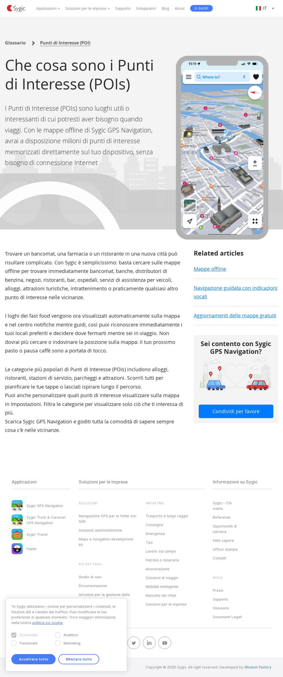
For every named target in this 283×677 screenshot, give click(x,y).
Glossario (15, 43)
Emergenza (155, 533)
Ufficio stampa (225, 549)
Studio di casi (90, 577)
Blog (165, 8)
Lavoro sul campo (161, 551)
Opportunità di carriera (225, 529)
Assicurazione (157, 569)
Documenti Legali (227, 617)
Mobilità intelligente (162, 586)
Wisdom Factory (257, 667)
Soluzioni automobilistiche (100, 530)
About (180, 8)
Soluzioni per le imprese (85, 8)
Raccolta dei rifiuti (161, 595)
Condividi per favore (236, 411)
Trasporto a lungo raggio (167, 516)
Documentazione (93, 585)
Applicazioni (46, 8)
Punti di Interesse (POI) (65, 43)
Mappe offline (210, 269)
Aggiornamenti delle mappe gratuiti (235, 315)
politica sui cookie (47, 622)
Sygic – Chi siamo (222, 506)
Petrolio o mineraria (162, 560)
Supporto (123, 8)
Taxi (149, 542)
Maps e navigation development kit (106, 542)
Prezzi (218, 590)
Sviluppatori (146, 8)
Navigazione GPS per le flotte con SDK (107, 519)
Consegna (154, 524)
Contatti (219, 558)
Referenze (221, 517)
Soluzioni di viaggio (162, 577)
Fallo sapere (223, 540)
